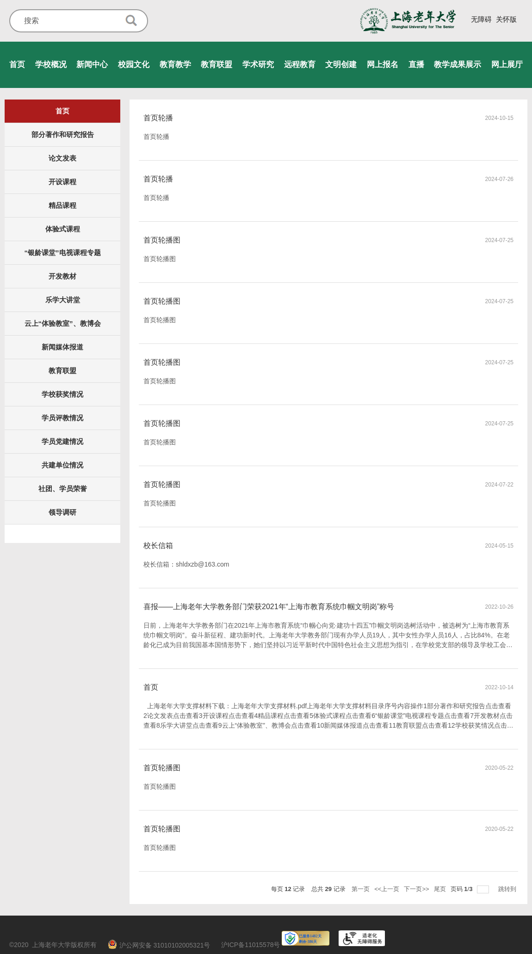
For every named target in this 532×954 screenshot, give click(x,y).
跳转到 (508, 888)
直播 (416, 64)
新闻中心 (92, 64)
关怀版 (506, 19)
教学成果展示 (457, 64)
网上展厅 (507, 64)
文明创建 (341, 64)
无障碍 (481, 19)
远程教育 (299, 64)
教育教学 (175, 64)
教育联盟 (216, 64)
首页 (17, 64)
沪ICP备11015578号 (250, 944)
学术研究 (258, 64)
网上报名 (382, 64)
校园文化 (133, 64)
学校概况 (51, 64)
